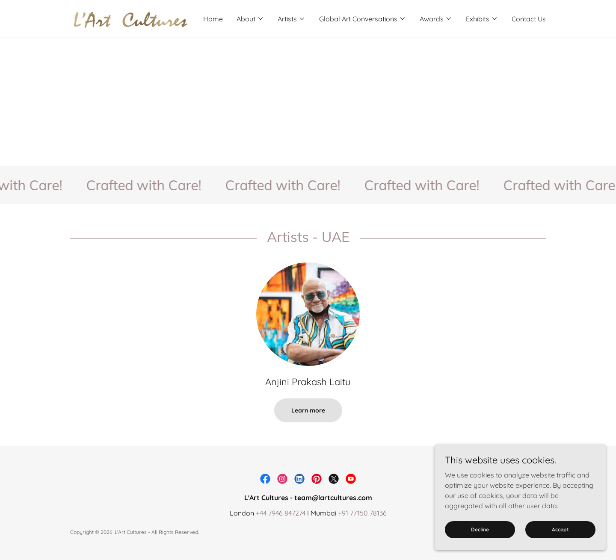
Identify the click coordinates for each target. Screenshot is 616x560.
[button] (250, 19)
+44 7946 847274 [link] (280, 513)
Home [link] (213, 19)
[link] (129, 18)
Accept (560, 529)
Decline (480, 529)
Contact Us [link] (529, 19)
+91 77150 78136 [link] (362, 513)
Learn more (308, 410)
